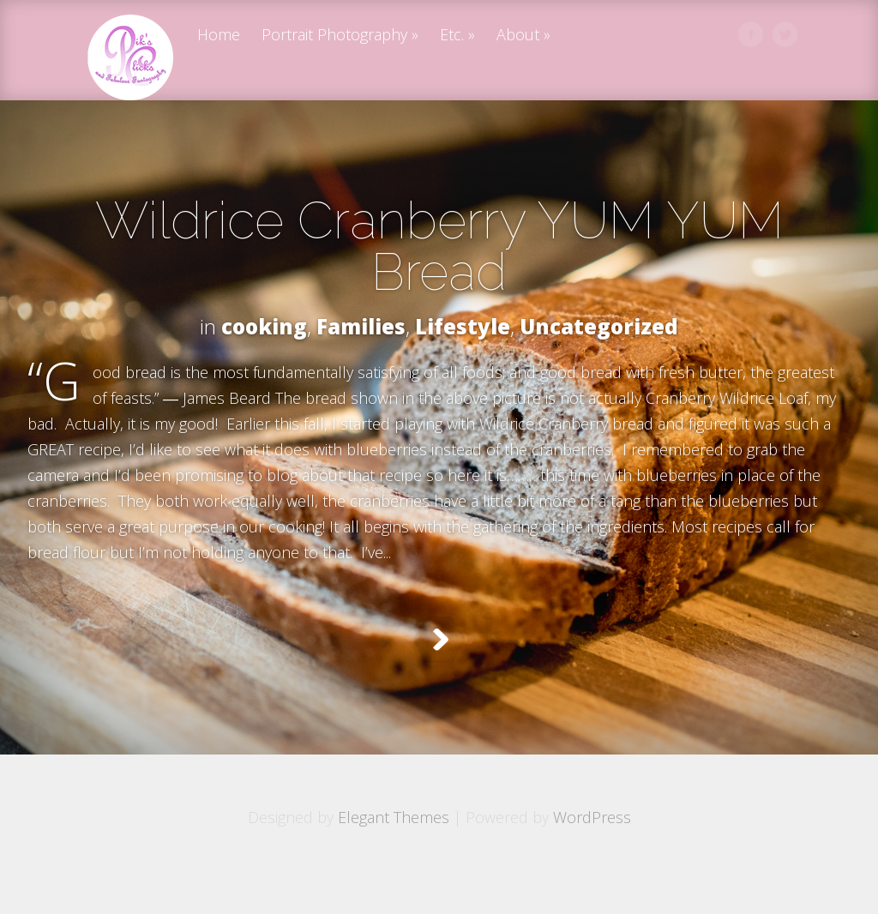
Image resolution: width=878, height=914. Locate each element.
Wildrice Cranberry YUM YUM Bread (439, 246)
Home (218, 36)
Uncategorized (599, 326)
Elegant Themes (393, 860)
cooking (264, 326)
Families (361, 326)
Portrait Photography (334, 36)
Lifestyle (462, 326)
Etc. (452, 36)
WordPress (592, 860)
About (517, 36)
